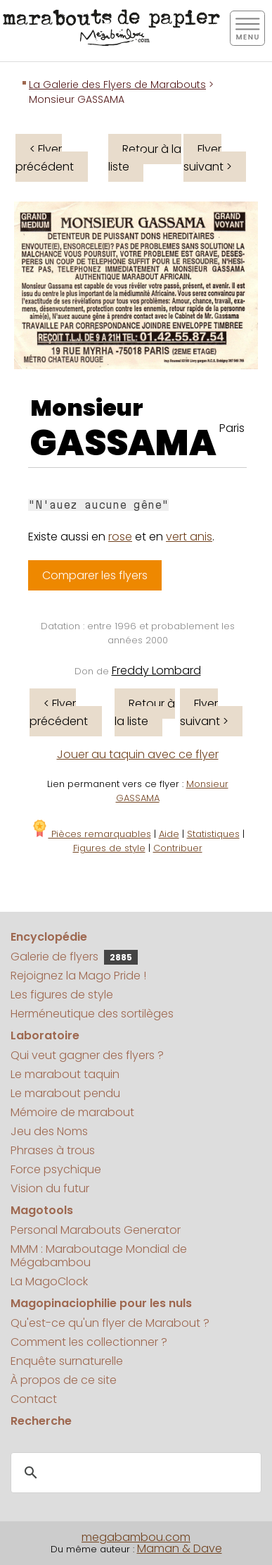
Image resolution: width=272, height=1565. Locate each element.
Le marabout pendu (65, 1093)
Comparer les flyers (95, 575)
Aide (169, 834)
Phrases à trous (53, 1150)
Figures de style (109, 848)
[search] (134, 1473)
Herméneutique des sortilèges (92, 1014)
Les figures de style (62, 994)
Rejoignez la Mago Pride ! (78, 975)
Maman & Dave (179, 1548)
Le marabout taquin (65, 1074)
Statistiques (213, 834)
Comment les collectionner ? (89, 1342)
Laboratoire (45, 1035)
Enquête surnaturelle (67, 1361)
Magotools (42, 1210)
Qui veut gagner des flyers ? (87, 1055)
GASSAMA (123, 443)
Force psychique (56, 1169)
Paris (232, 428)
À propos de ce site (64, 1380)
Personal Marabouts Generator (96, 1230)
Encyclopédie (49, 937)
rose (120, 536)
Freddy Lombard (156, 670)
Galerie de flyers (74, 956)
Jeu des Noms (49, 1131)
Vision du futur (50, 1188)
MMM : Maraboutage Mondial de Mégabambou (99, 1255)
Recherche (41, 1421)
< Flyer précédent (44, 158)
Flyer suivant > (207, 158)
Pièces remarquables (91, 834)
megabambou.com (136, 1537)
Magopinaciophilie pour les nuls (101, 1303)
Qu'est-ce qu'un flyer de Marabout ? (110, 1323)
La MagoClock (49, 1281)
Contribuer (177, 848)
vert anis (189, 536)
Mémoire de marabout (72, 1112)
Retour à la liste (144, 158)
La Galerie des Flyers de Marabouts (117, 85)
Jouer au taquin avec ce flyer (138, 754)
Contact (34, 1399)
